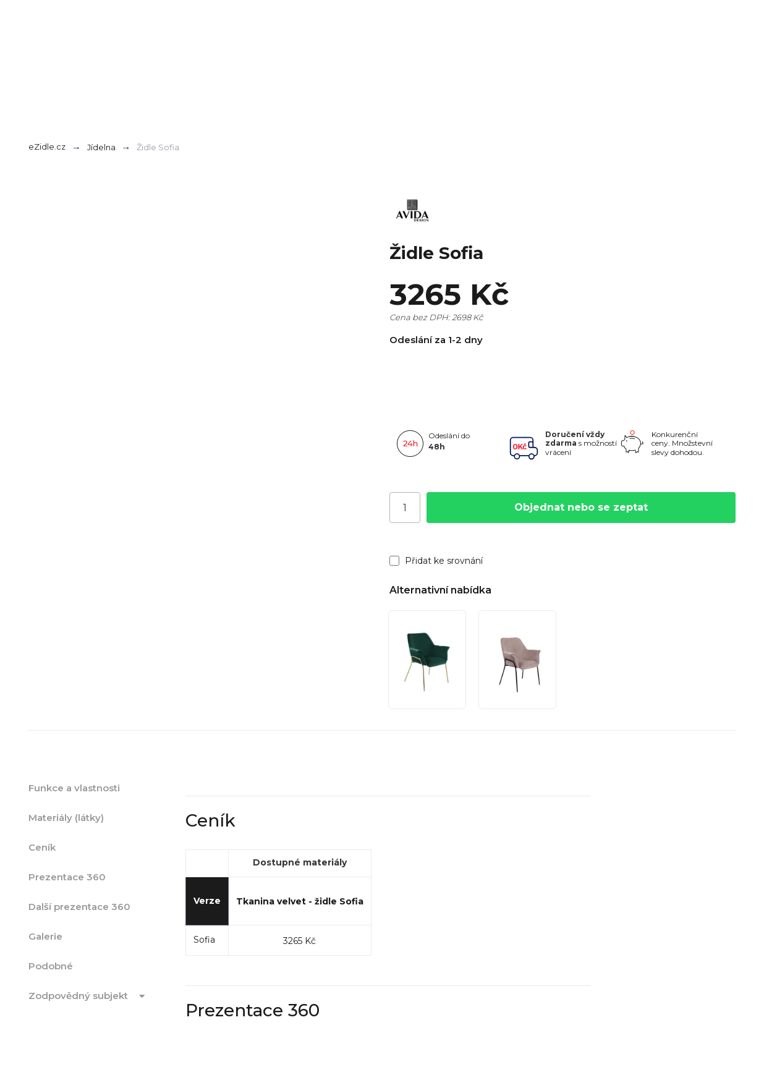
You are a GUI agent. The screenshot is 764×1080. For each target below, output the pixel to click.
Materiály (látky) (66, 817)
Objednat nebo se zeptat (581, 507)
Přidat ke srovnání (436, 560)
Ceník (42, 847)
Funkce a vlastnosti (74, 788)
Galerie (45, 936)
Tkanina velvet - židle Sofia (299, 901)
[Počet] (404, 507)
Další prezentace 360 (79, 906)
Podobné (50, 966)
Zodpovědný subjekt (88, 996)
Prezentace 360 (67, 877)
